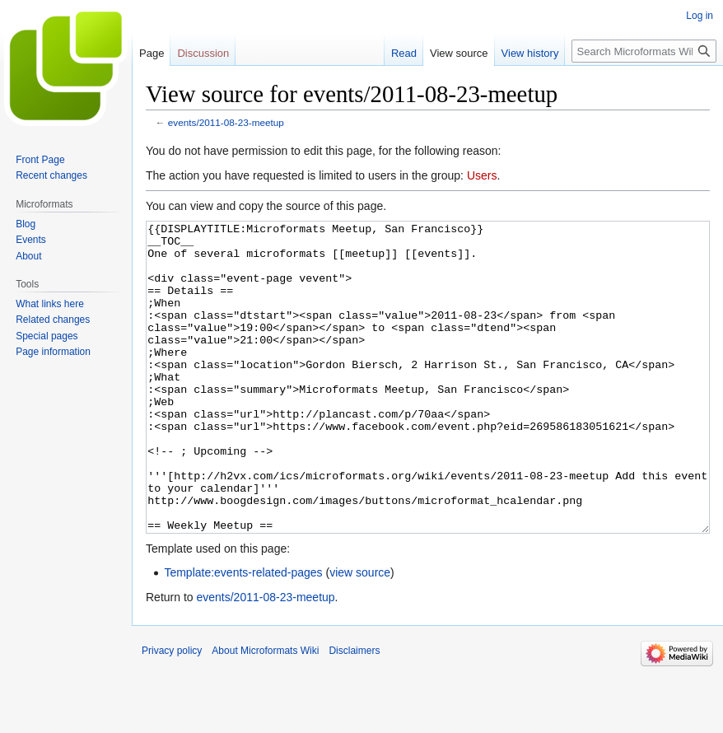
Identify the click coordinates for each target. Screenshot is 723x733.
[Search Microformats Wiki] (643, 51)
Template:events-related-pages (243, 634)
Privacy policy (172, 712)
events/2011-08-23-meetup (226, 122)
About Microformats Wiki (265, 712)
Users (482, 175)
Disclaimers (354, 712)
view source (359, 634)
